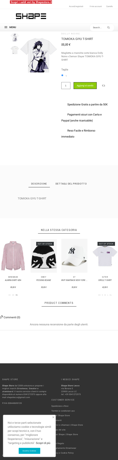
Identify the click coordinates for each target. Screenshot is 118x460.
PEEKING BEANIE (43, 280)
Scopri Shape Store (60, 415)
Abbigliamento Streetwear (63, 448)
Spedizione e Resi (59, 406)
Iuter (105, 277)
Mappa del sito (58, 429)
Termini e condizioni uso (63, 411)
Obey (43, 277)
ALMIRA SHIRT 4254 (13, 280)
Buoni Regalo (57, 443)
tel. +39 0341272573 (71, 394)
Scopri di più (43, 443)
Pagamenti (56, 420)
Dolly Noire (70, 34)
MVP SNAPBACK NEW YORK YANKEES (77, 280)
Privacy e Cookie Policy (62, 453)
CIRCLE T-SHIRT (105, 280)
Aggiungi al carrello (85, 85)
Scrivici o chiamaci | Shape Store (67, 425)
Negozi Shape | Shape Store (64, 434)
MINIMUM (13, 277)
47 (74, 277)
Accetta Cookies (29, 451)
